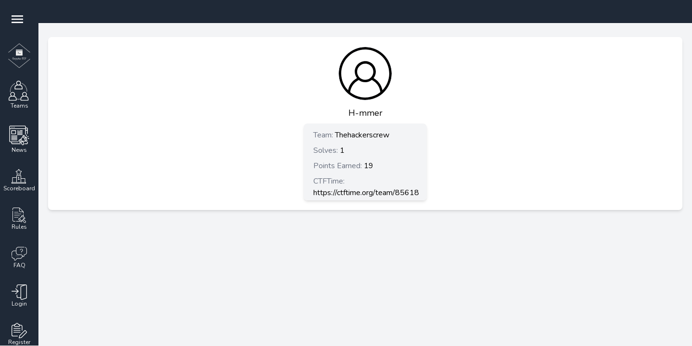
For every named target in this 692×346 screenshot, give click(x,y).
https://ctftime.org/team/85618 (366, 192)
